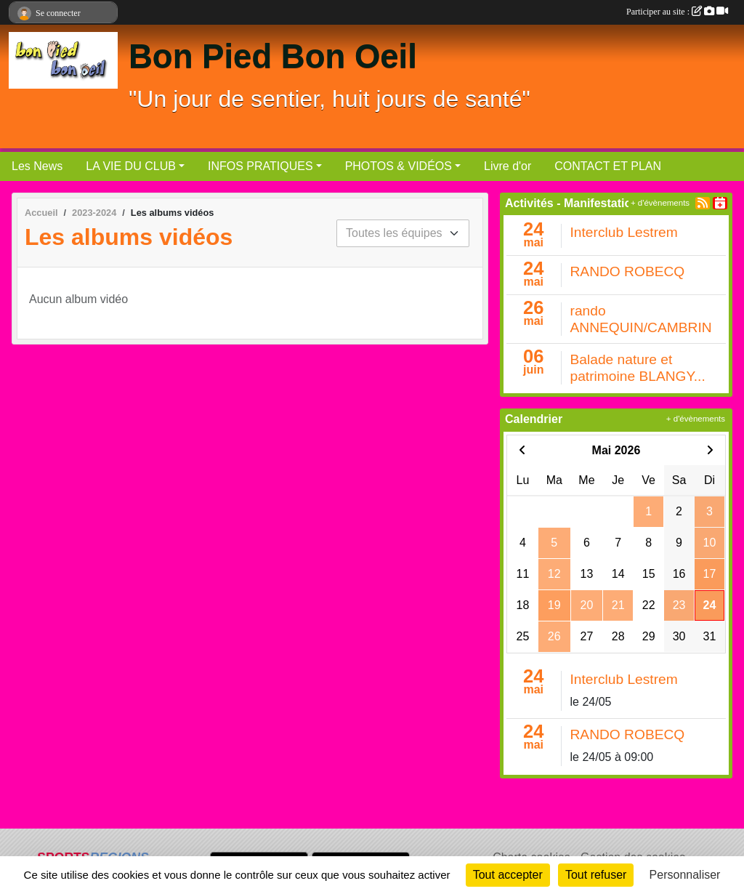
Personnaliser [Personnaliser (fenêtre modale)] (685, 875)
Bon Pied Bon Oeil (273, 56)
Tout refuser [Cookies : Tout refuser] (595, 875)
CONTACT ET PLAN (607, 166)
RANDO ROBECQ (627, 271)
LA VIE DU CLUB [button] (131, 166)
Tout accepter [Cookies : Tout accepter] (508, 875)
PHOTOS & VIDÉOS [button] (398, 166)
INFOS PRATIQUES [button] (260, 166)
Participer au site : (677, 12)
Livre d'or (507, 166)
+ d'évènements (660, 202)
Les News (37, 166)
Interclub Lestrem (624, 232)
